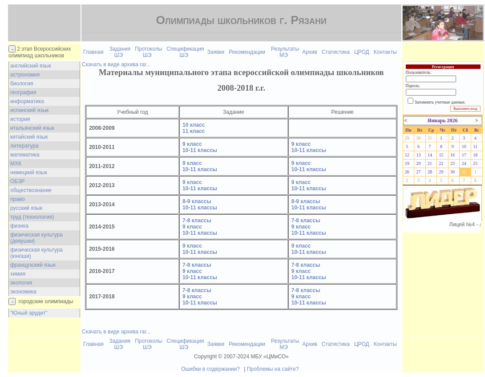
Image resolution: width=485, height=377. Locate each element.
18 (475, 154)
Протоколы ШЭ (148, 52)
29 (407, 138)
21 (430, 163)
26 (407, 171)
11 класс (193, 131)
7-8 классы (196, 220)
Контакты (385, 52)
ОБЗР (17, 181)
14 (430, 154)
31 (430, 138)
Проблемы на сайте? (273, 369)
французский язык (33, 265)
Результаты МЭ (285, 52)
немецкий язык (28, 172)
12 (407, 154)
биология (21, 83)
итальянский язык (32, 128)
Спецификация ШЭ (185, 52)
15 (441, 154)
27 (418, 171)
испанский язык (29, 110)
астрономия (25, 75)
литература (24, 146)
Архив (309, 52)
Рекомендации (247, 52)
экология (21, 283)
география (23, 92)
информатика (27, 101)
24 (464, 163)
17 (464, 154)
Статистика (336, 52)
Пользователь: (419, 72)
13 (418, 154)
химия (17, 274)
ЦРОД (361, 52)
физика (19, 226)
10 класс (193, 125)
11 (475, 146)
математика (25, 155)
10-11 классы (199, 150)
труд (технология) (32, 217)
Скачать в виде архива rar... (116, 64)
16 (452, 154)
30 (418, 138)
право (17, 199)
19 (407, 163)
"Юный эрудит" (28, 313)
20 (418, 163)
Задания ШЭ (119, 52)
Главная (93, 52)
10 (464, 146)
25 (475, 163)
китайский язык (29, 137)
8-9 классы (196, 201)
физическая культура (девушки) (36, 238)
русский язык (26, 208)
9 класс (192, 144)
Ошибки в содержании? (210, 369)
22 (441, 163)
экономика (23, 292)
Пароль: (413, 85)
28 (430, 171)
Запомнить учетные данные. (440, 102)
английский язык (30, 66)
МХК (15, 163)
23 (452, 163)
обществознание (31, 190)
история (20, 119)
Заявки (216, 52)
